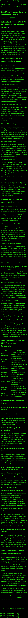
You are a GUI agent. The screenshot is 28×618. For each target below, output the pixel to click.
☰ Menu (23, 4)
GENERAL (12, 18)
